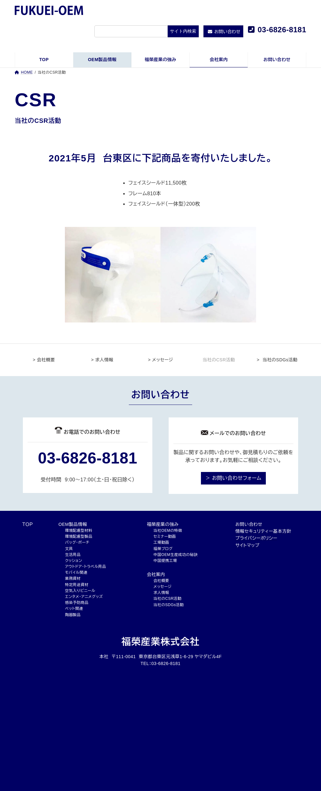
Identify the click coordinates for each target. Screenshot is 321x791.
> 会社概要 (44, 359)
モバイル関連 (76, 572)
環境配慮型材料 (78, 530)
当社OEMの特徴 (168, 530)
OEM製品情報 (72, 524)
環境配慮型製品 (78, 536)
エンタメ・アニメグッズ (84, 597)
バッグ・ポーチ (77, 542)
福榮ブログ (163, 549)
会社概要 (161, 581)
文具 (69, 549)
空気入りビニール (80, 591)
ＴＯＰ (27, 524)
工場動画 (161, 542)
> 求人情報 (102, 359)
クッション (73, 560)
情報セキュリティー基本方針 (263, 531)
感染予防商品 (76, 602)
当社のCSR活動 (168, 598)
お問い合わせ (248, 524)
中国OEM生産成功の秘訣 (176, 555)
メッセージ (163, 586)
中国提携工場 (165, 560)
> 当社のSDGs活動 (277, 359)
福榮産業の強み (163, 524)
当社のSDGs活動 (169, 605)
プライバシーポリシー (256, 538)
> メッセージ (160, 359)
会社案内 (156, 574)
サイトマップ (247, 545)
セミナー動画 (165, 536)
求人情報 (161, 592)
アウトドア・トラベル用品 (85, 566)
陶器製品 (73, 615)
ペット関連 (74, 608)
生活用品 (73, 555)
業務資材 (73, 578)
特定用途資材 (76, 585)
